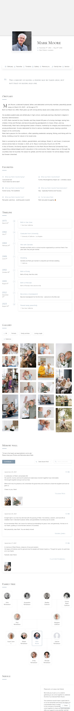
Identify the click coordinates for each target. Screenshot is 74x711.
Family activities (25, 333)
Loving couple (38, 333)
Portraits (13, 333)
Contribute (7, 462)
